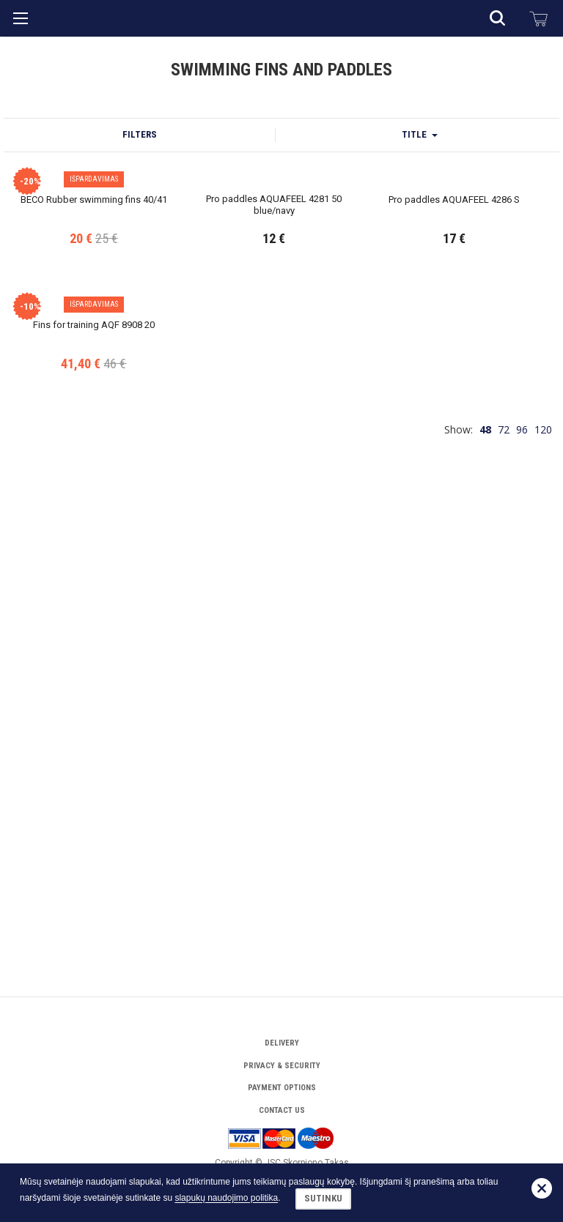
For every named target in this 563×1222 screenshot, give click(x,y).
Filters (139, 332)
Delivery (282, 1043)
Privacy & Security (281, 1065)
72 (503, 896)
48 (485, 896)
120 (543, 896)
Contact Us (282, 1110)
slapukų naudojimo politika (226, 1198)
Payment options (282, 1087)
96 (522, 896)
